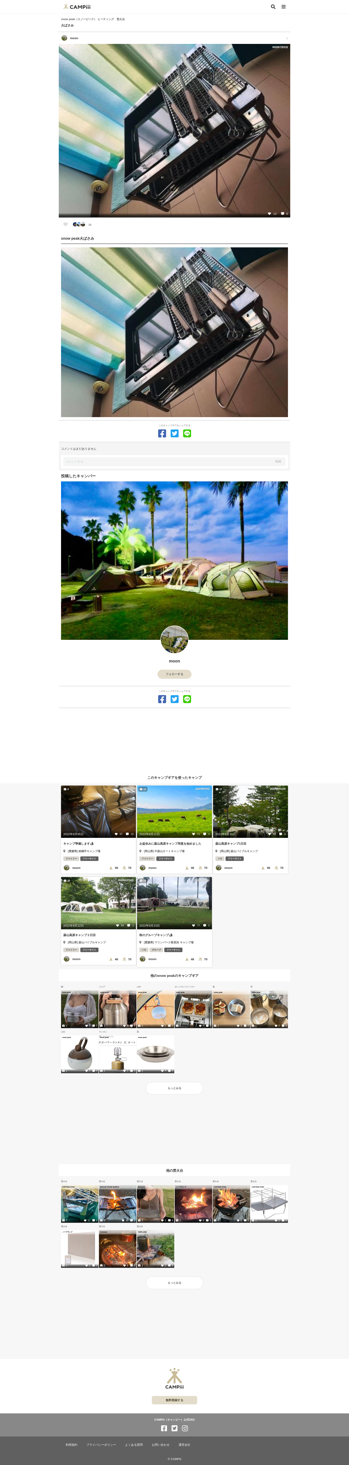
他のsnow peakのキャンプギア (174, 975)
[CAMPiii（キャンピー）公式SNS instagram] (185, 1428)
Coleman (103, 1232)
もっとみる (174, 1088)
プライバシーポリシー (101, 1444)
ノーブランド (181, 1187)
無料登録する (174, 1400)
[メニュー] (283, 7)
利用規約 (71, 1444)
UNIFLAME (142, 1232)
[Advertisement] (174, 740)
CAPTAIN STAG (68, 1187)
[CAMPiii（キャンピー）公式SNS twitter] (174, 1428)
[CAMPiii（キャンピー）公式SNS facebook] (164, 1428)
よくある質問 (134, 1444)
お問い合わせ (161, 1444)
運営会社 (184, 1444)
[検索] (273, 6)
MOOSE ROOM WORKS (109, 1187)
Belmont (141, 1187)
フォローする (174, 674)
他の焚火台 (174, 1170)
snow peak (66, 992)
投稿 (278, 461)
